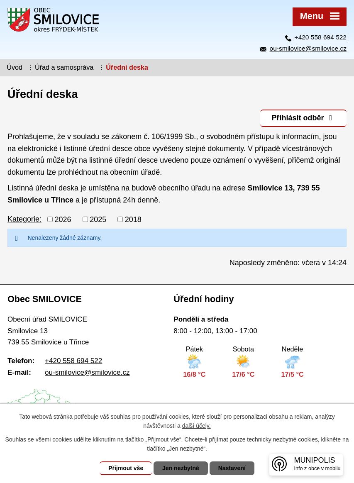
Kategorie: (24, 219)
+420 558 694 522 (321, 37)
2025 (98, 219)
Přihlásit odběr (303, 118)
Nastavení (232, 468)
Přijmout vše (125, 468)
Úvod (14, 67)
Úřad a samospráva (64, 67)
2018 (133, 219)
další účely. (196, 425)
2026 (63, 219)
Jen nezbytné (180, 468)
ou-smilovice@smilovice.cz (308, 48)
